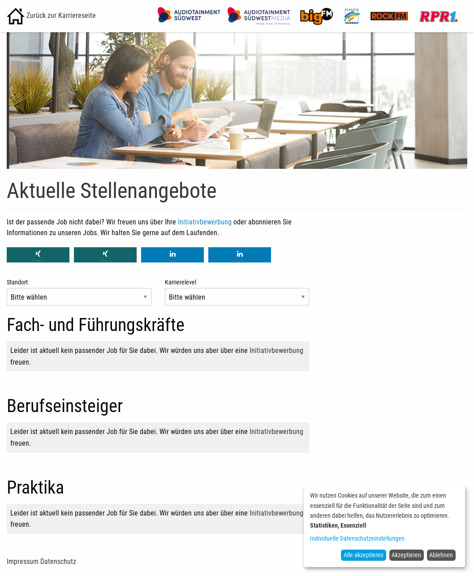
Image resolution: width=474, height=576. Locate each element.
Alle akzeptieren (364, 555)
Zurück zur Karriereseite (51, 15)
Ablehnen (441, 555)
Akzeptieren (406, 555)
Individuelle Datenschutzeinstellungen (357, 538)
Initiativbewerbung (205, 222)
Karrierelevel (180, 282)
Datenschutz (58, 561)
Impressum (23, 561)
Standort (17, 282)
